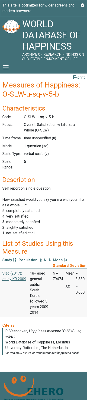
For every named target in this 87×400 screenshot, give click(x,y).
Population (30, 260)
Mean (60, 260)
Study (9, 260)
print (79, 77)
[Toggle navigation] (5, 67)
